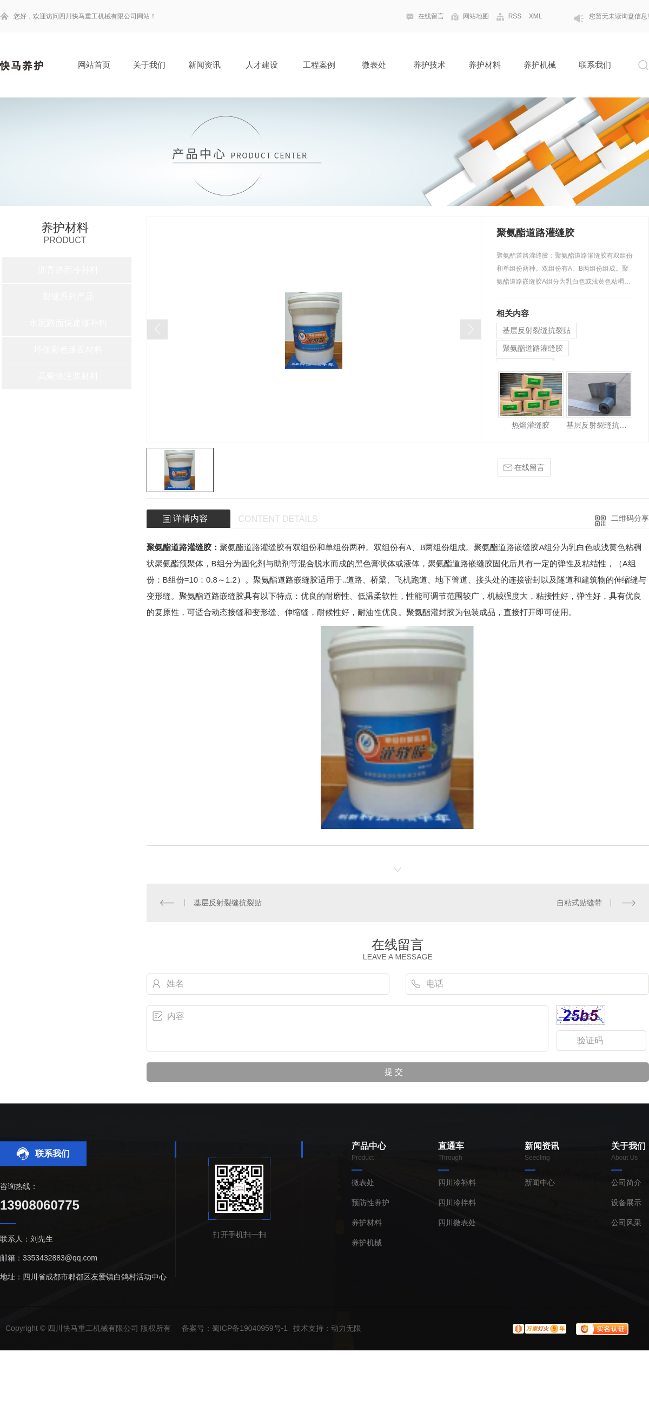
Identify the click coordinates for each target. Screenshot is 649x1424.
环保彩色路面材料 (68, 349)
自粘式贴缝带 (579, 902)
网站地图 (476, 16)
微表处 (374, 64)
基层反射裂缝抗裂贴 (536, 330)
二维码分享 (630, 518)
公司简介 (626, 1183)
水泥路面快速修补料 (68, 323)
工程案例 (319, 64)
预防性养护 (370, 1203)
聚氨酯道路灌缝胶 (532, 348)
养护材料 (484, 64)
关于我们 (149, 64)
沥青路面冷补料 (68, 270)
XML (535, 16)
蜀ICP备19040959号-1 (250, 1328)
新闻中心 (540, 1183)
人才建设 (262, 64)
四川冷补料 (457, 1183)
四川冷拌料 (457, 1203)
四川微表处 (457, 1223)
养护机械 (540, 64)
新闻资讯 (204, 64)
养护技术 (429, 64)
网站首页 (94, 64)
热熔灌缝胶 (530, 425)
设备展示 (626, 1203)
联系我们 (595, 64)
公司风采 (626, 1223)
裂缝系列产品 (68, 296)
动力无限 (346, 1328)
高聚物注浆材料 (68, 376)
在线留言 (431, 16)
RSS (515, 16)
